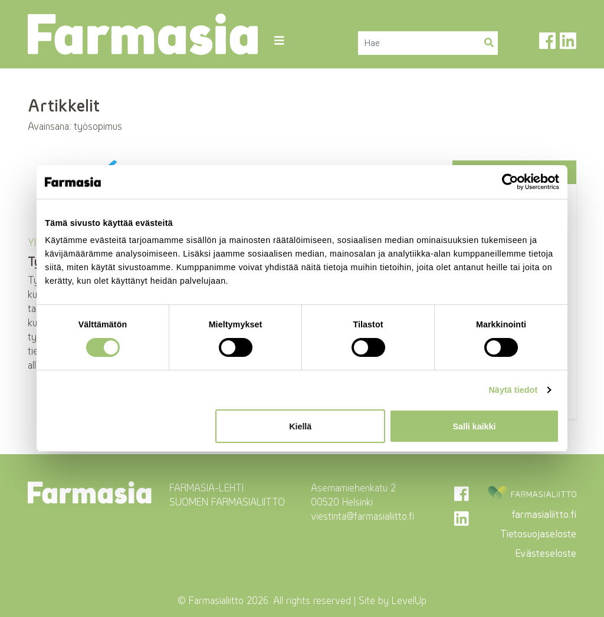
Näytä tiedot (512, 390)
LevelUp (409, 600)
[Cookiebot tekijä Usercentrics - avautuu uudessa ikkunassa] (507, 182)
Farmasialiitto (216, 600)
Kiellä (300, 426)
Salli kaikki (474, 426)
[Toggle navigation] (278, 41)
